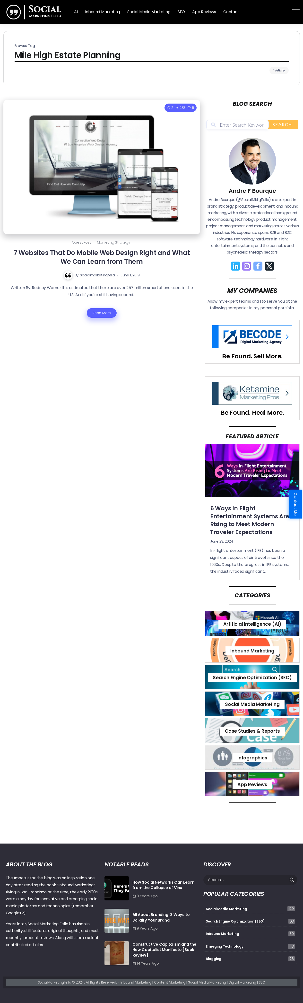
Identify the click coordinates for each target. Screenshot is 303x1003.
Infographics (252, 758)
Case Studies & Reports (252, 731)
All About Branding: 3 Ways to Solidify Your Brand (161, 917)
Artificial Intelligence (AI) (252, 624)
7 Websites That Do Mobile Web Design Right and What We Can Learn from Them (102, 257)
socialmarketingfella (97, 275)
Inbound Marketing (252, 651)
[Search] (250, 880)
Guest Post (81, 242)
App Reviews (252, 784)
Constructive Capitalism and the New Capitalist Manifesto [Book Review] (164, 949)
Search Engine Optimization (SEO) (252, 677)
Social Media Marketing (252, 704)
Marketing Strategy (113, 242)
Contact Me (295, 504)
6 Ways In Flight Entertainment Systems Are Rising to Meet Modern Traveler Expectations (249, 520)
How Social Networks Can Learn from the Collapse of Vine (163, 885)
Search (282, 124)
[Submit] (293, 879)
